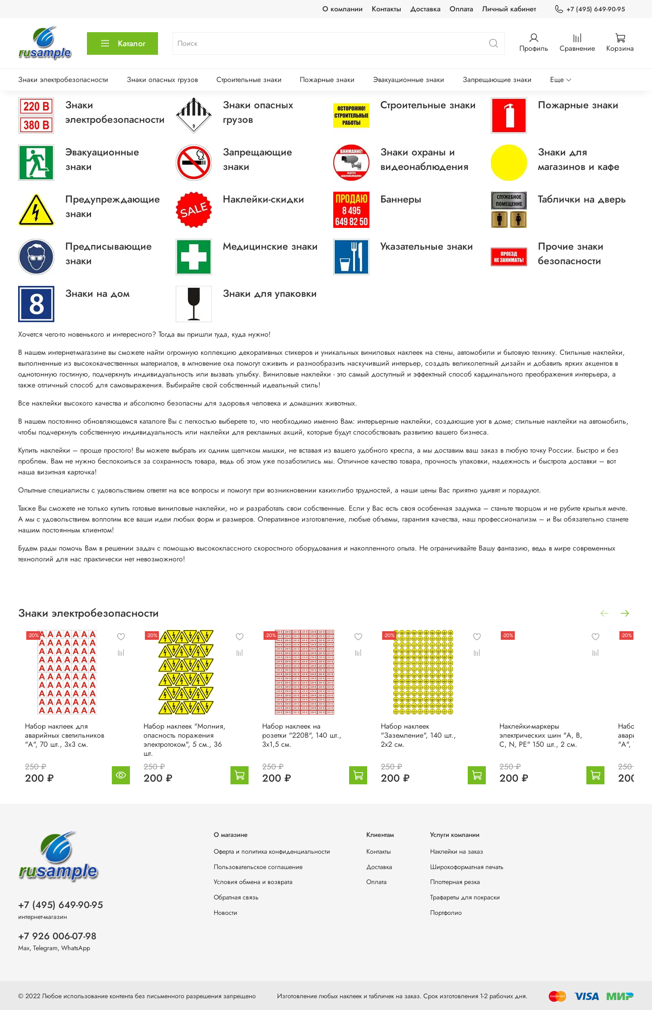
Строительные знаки (249, 79)
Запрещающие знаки (497, 79)
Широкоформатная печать (466, 865)
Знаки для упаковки (270, 293)
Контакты (386, 9)
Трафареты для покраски (465, 895)
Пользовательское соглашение (258, 865)
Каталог (122, 43)
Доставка (425, 9)
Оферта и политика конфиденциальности (272, 849)
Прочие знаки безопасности (571, 253)
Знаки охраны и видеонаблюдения (424, 159)
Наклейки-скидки (263, 199)
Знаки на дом (97, 293)
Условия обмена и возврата (253, 879)
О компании (342, 9)
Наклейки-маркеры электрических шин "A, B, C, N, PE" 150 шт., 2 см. (563, 742)
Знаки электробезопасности (63, 79)
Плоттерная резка (455, 879)
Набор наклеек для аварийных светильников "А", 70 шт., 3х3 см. (57, 742)
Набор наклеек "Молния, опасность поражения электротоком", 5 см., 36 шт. (189, 742)
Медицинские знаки (270, 246)
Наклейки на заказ (456, 849)
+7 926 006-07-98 (57, 934)
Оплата (461, 9)
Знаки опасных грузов (162, 79)
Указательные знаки (426, 246)
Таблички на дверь (582, 199)
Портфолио (446, 910)
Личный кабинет (509, 9)
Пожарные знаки (327, 79)
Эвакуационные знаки (408, 79)
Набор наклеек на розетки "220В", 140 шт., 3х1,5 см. (312, 738)
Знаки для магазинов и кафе (578, 159)
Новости (225, 910)
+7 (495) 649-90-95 (589, 9)
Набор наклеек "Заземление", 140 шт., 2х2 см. (440, 742)
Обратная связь (236, 895)
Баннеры (401, 199)
